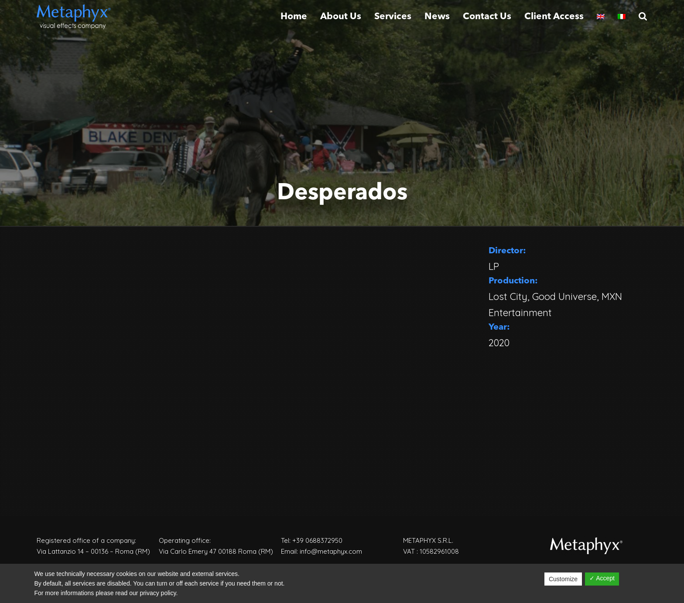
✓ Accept (602, 578)
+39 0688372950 (317, 540)
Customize (563, 579)
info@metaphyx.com (331, 551)
